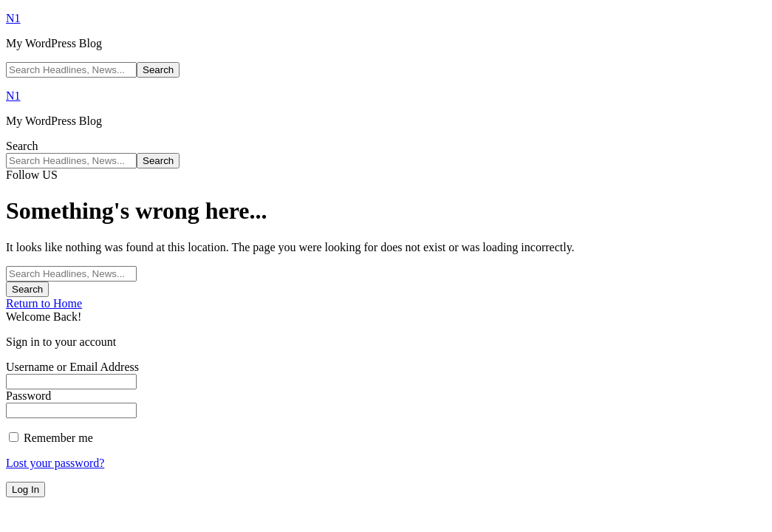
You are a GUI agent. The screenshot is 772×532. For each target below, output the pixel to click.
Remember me (51, 438)
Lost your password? (55, 463)
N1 (13, 18)
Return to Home (44, 303)
